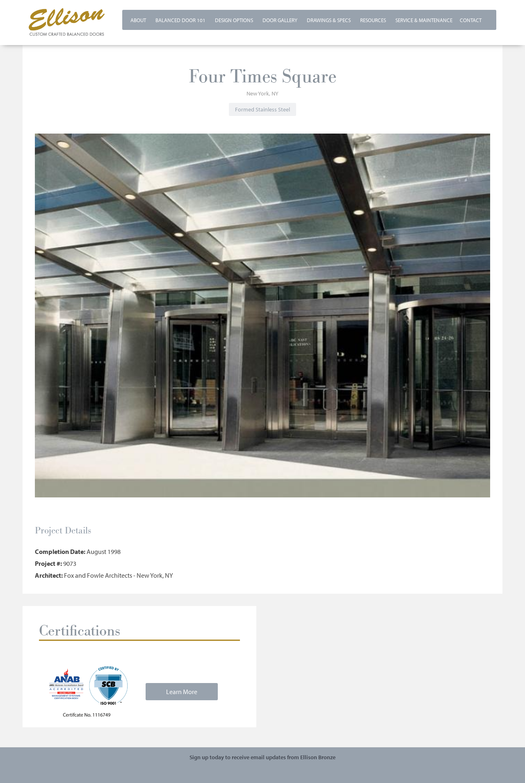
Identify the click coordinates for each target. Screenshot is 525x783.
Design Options (234, 20)
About (138, 20)
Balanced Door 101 (180, 20)
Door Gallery (279, 20)
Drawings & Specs (329, 20)
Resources (373, 20)
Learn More (181, 692)
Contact (471, 20)
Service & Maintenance (423, 20)
